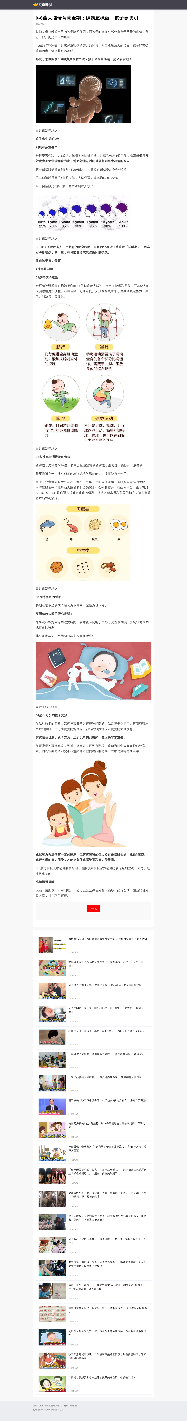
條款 (53, 1410)
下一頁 (93, 909)
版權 (62, 1410)
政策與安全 (46, 1410)
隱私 (57, 1410)
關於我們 (37, 1410)
